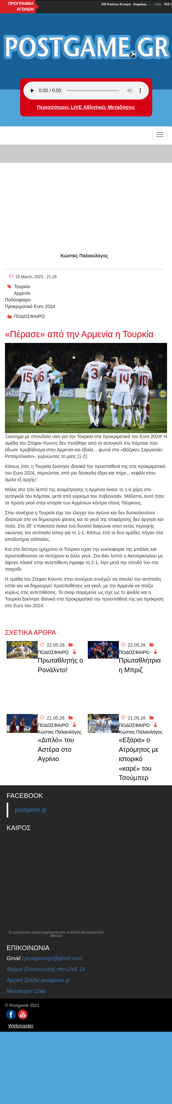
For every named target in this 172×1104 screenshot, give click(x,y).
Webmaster (20, 1025)
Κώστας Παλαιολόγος (84, 255)
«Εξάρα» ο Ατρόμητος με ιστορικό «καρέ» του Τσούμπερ (139, 758)
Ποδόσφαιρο (18, 299)
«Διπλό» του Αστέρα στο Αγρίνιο (56, 749)
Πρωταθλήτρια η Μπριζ (140, 665)
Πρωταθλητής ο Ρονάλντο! (60, 665)
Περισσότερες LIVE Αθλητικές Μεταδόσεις (86, 107)
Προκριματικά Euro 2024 (30, 306)
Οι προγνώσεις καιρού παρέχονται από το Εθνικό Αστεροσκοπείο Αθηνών (56, 934)
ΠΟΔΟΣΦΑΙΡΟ (29, 316)
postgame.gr (31, 810)
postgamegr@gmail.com (53, 958)
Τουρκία (22, 286)
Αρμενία (22, 293)
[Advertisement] (86, 192)
